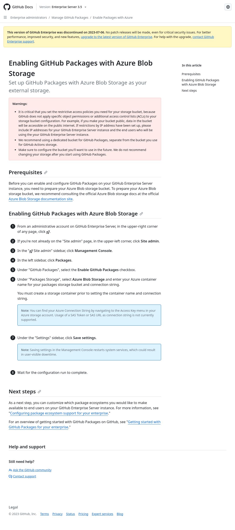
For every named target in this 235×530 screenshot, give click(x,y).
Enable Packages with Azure (113, 17)
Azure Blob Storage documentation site (41, 199)
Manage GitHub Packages (70, 17)
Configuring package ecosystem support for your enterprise (59, 413)
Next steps (25, 391)
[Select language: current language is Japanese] (228, 6)
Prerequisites (28, 172)
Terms (44, 514)
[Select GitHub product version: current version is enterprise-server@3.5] (63, 6)
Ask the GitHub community (30, 470)
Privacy (57, 514)
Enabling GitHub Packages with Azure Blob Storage (76, 213)
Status (70, 514)
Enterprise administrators (28, 17)
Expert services (102, 514)
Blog (120, 514)
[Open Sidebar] (5, 17)
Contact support (22, 476)
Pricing (83, 514)
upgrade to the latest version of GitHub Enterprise (116, 37)
